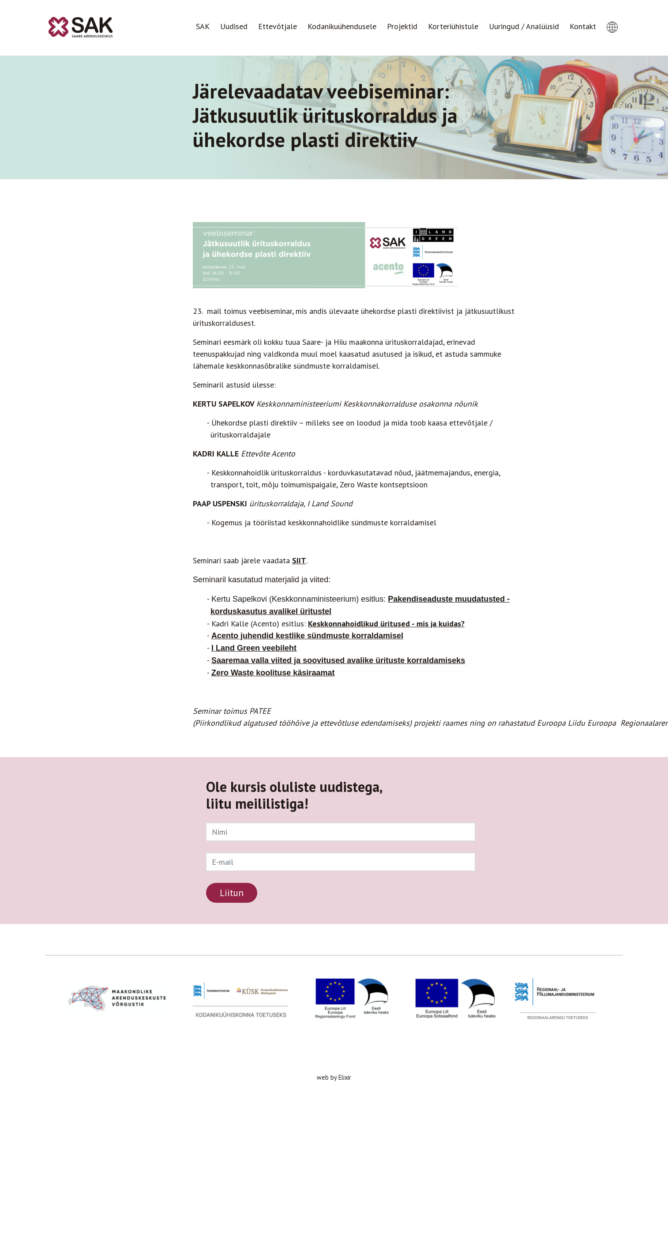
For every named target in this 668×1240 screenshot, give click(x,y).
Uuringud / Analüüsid (524, 26)
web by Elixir (334, 1077)
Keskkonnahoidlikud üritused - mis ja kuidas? (386, 623)
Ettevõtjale (277, 26)
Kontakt (583, 26)
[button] (612, 19)
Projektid (402, 26)
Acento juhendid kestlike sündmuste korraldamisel (307, 635)
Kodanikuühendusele (342, 26)
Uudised (234, 26)
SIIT (299, 560)
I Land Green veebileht (253, 648)
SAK (203, 26)
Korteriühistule (453, 26)
